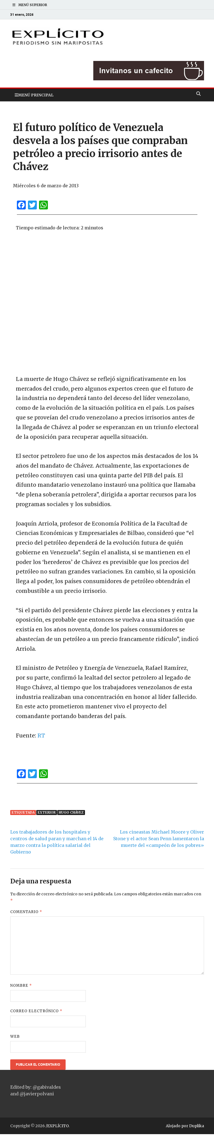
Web (15, 1036)
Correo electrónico (36, 1011)
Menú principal (35, 95)
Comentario (26, 911)
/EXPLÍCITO (57, 1125)
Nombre (21, 985)
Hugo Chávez (71, 812)
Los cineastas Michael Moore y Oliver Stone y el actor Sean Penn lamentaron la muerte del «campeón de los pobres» (158, 838)
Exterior (47, 812)
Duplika (196, 1125)
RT (41, 735)
